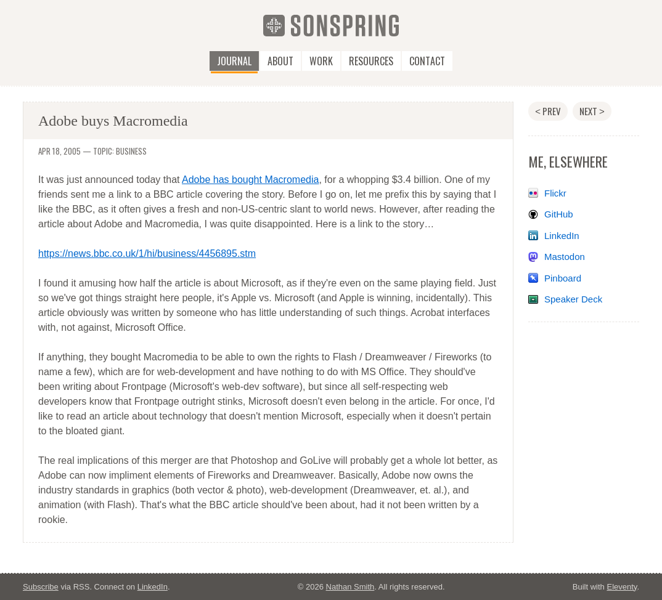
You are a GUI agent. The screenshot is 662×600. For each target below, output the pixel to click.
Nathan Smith (350, 586)
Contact (427, 61)
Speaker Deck (573, 299)
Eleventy (622, 586)
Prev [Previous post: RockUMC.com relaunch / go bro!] (548, 111)
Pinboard (562, 278)
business (131, 151)
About (280, 61)
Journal (234, 61)
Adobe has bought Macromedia (250, 179)
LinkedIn (561, 235)
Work (321, 61)
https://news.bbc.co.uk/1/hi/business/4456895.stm (147, 253)
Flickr (555, 193)
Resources (371, 61)
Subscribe (41, 586)
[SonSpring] (331, 25)
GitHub (558, 214)
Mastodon (564, 256)
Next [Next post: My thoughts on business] (592, 111)
